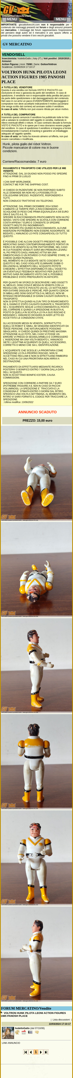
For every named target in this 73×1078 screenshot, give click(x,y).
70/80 (29, 64)
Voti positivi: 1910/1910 (56, 58)
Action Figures (10, 64)
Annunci (6, 61)
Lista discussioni (61, 1019)
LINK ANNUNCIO (11, 1043)
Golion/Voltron (49, 64)
